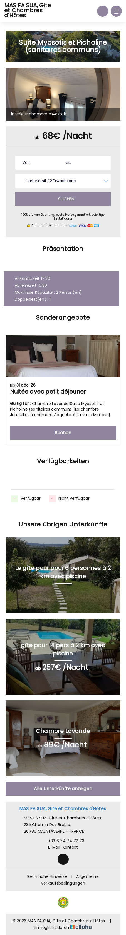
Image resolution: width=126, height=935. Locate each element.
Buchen (63, 432)
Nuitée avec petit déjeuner (48, 391)
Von (26, 162)
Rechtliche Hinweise (47, 876)
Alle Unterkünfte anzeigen (63, 788)
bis (68, 162)
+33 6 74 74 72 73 (63, 841)
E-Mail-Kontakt (60, 847)
